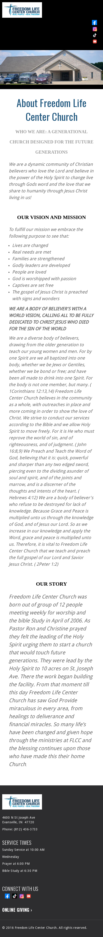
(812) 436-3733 (26, 829)
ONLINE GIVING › (17, 910)
